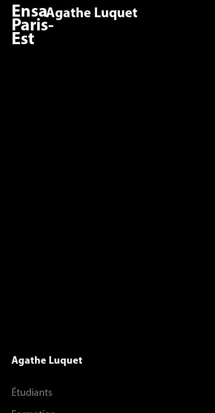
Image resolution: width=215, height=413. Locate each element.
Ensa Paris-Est (32, 26)
